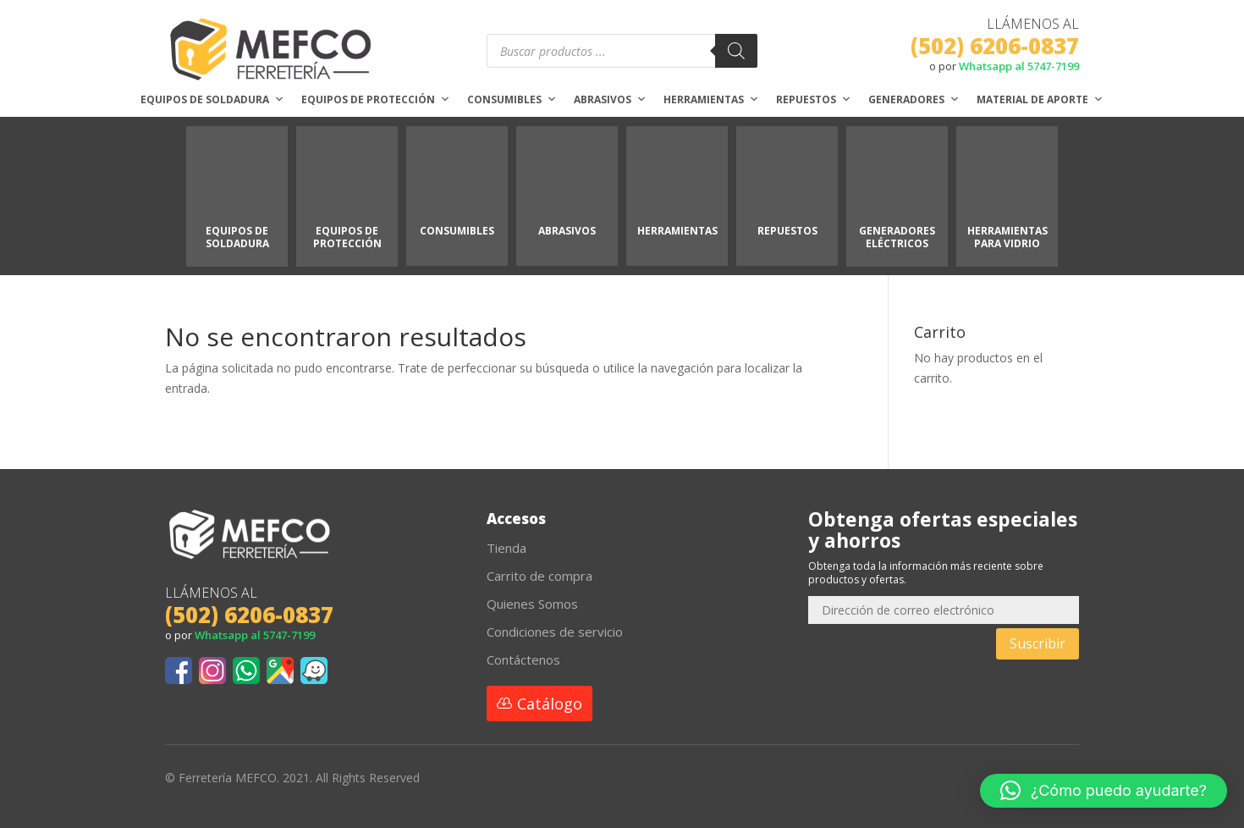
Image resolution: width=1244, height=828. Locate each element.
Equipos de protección (375, 100)
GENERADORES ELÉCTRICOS (897, 237)
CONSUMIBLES (457, 231)
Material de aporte (1040, 100)
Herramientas (711, 100)
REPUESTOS (787, 231)
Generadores (914, 100)
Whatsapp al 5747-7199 (1019, 66)
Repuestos (813, 100)
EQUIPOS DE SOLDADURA (237, 237)
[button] (1103, 791)
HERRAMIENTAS (677, 231)
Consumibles (512, 100)
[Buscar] (736, 51)
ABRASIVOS (567, 231)
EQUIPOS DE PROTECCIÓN (347, 237)
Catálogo (549, 703)
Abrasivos (610, 100)
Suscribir (1037, 643)
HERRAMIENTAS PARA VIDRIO (1007, 237)
